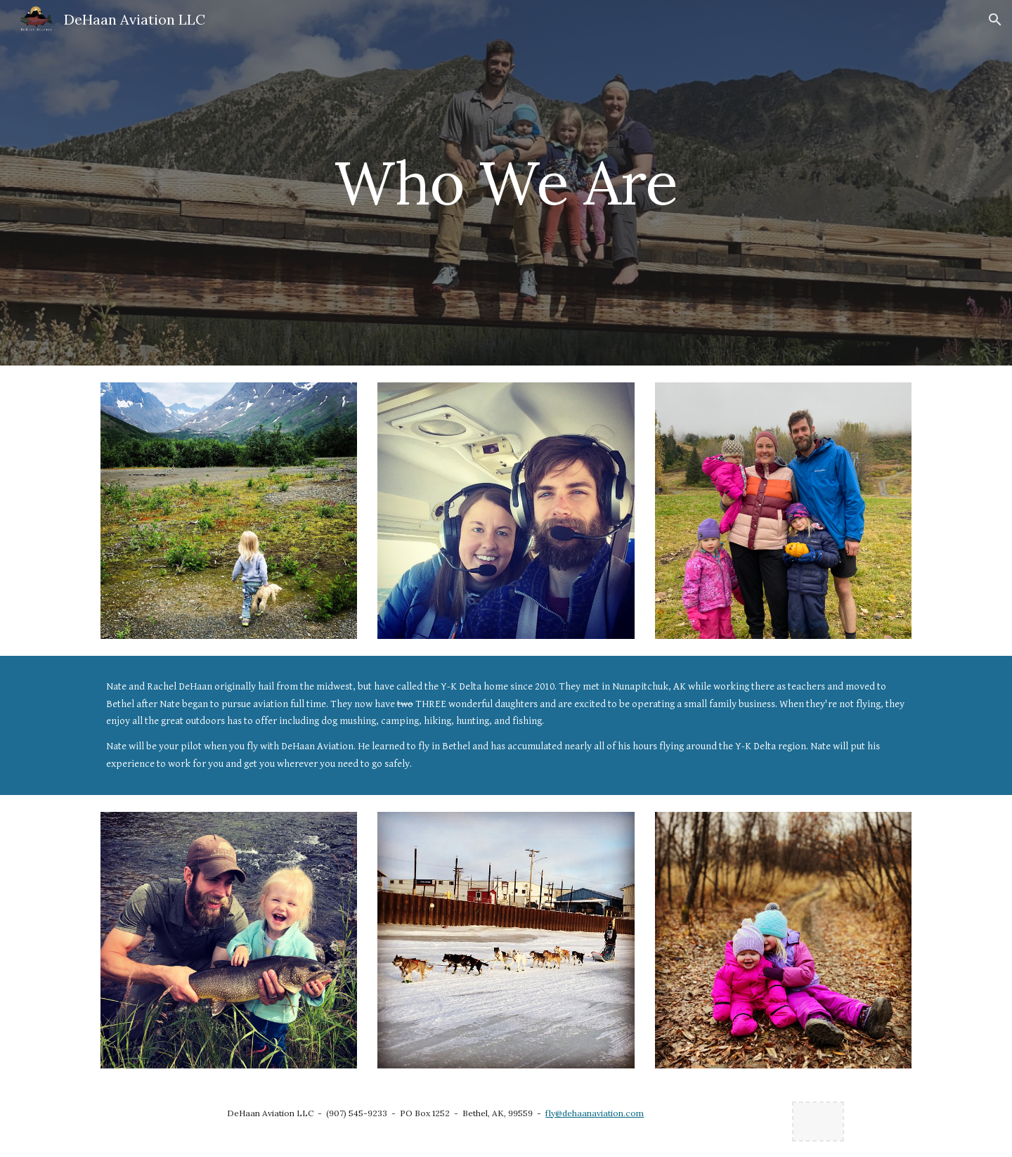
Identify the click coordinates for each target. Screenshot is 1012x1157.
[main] (506, 182)
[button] (995, 20)
